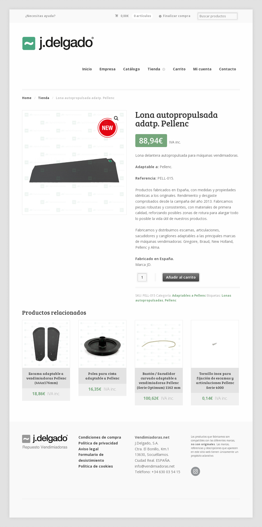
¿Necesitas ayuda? (40, 16)
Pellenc (170, 300)
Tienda (154, 69)
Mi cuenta (202, 69)
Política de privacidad (98, 443)
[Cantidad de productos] (142, 277)
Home (26, 98)
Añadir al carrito (181, 277)
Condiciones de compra (99, 437)
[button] (116, 118)
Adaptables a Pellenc (189, 295)
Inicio (87, 69)
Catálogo (131, 69)
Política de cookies (95, 466)
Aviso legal (88, 448)
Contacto (227, 69)
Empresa (108, 69)
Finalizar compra (176, 16)
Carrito (179, 69)
